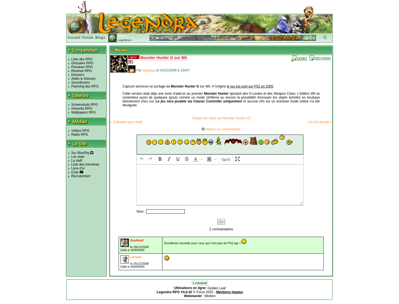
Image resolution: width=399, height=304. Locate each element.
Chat (74, 172)
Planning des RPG (85, 86)
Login (121, 40)
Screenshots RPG (84, 105)
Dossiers (77, 75)
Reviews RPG (81, 71)
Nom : (141, 211)
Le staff (76, 161)
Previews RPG (82, 67)
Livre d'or (78, 168)
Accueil (74, 38)
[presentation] (141, 159)
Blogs (100, 38)
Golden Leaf (217, 288)
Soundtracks (80, 82)
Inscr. (129, 40)
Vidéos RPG (80, 131)
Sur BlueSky (82, 153)
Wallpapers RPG (83, 112)
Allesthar (148, 71)
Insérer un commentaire (221, 129)
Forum (87, 38)
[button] (141, 159)
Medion (210, 296)
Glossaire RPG (82, 63)
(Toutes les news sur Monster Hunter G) (221, 118)
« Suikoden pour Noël (126, 122)
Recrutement (80, 176)
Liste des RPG (82, 59)
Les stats (78, 157)
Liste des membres (85, 164)
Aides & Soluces (83, 79)
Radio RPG (79, 134)
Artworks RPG (81, 108)
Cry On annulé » (320, 122)
